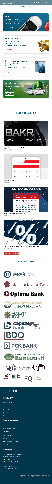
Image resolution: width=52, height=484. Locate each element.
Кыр (35, 2)
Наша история (7, 402)
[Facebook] (42, 3)
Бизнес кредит (7, 425)
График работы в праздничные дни (14, 213)
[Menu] (49, 2)
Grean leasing (7, 435)
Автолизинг (6, 431)
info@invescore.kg (13, 468)
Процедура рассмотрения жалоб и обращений (34, 476)
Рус (39, 2)
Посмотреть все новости (11, 253)
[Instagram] (46, 3)
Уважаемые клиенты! (10, 180)
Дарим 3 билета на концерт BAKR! (14, 148)
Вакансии (6, 409)
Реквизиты (6, 412)
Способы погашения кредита (12, 445)
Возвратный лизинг (9, 428)
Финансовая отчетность (10, 406)
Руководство (7, 416)
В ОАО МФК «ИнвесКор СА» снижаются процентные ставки (22, 246)
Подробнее (9, 27)
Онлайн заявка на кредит (11, 441)
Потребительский (8, 438)
